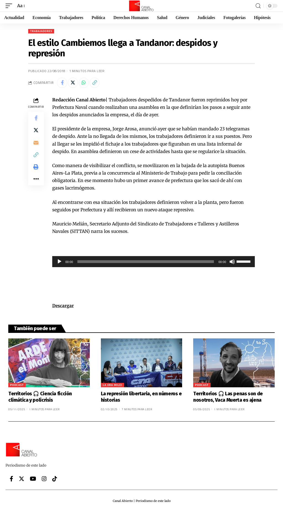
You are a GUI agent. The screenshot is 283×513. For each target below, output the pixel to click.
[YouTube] (33, 480)
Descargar (63, 306)
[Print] (36, 172)
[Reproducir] (59, 262)
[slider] (145, 262)
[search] (258, 6)
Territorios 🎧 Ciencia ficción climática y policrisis (40, 398)
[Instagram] (44, 480)
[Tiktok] (54, 480)
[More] (36, 186)
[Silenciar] (232, 262)
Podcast (17, 386)
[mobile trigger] (10, 5)
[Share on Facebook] (62, 83)
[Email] (36, 146)
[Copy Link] (98, 83)
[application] (153, 262)
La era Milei (112, 386)
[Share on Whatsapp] (86, 83)
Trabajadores (41, 31)
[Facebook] (11, 480)
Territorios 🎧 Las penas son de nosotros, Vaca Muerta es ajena (228, 398)
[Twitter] (21, 480)
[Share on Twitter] (74, 83)
